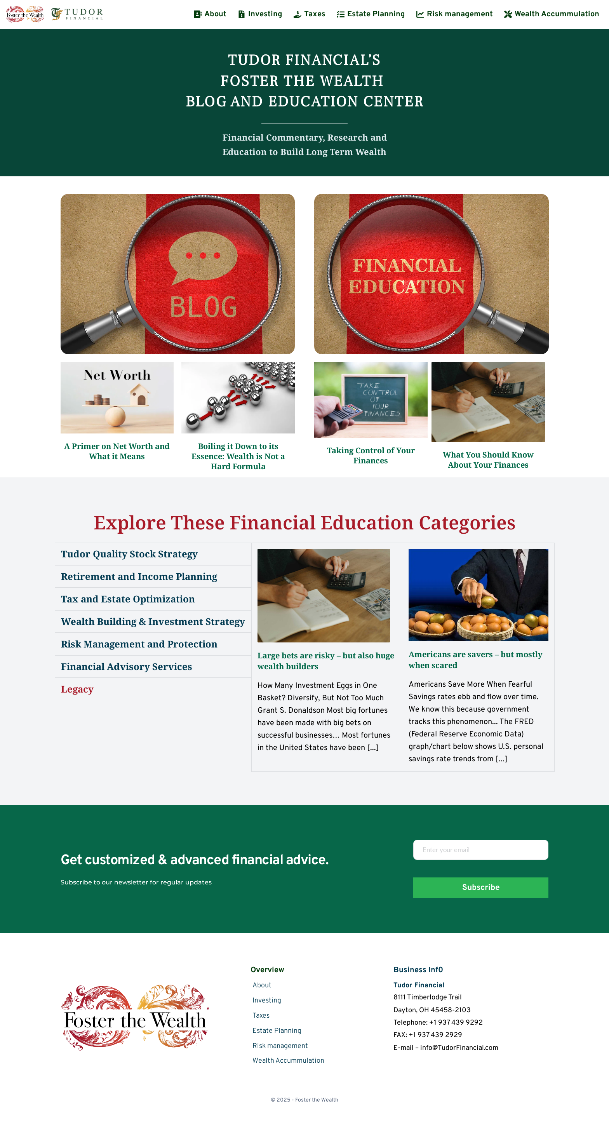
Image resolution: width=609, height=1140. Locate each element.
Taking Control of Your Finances (372, 455)
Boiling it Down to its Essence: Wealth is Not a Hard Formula (239, 456)
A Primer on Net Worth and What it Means (118, 451)
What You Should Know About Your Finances (489, 459)
